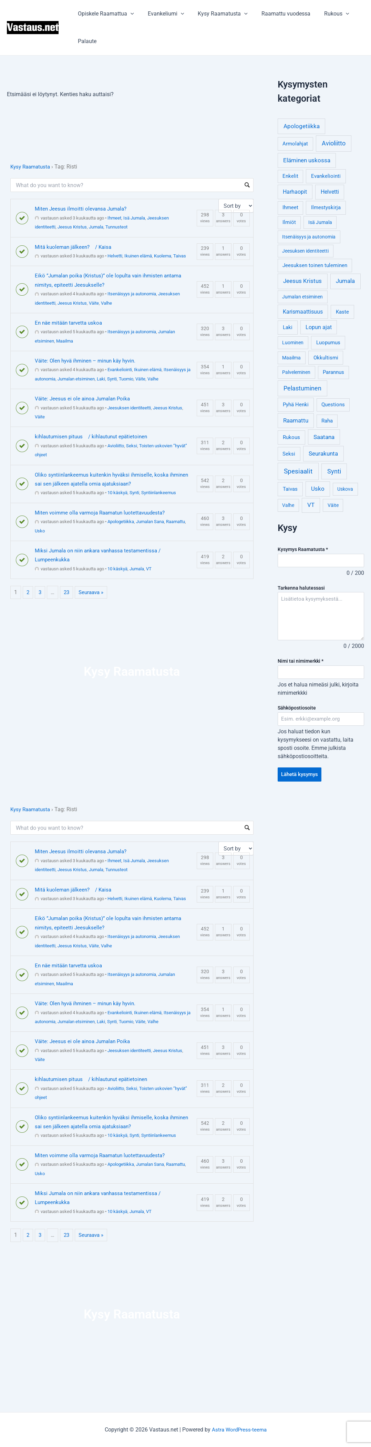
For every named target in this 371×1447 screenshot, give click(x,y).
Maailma (64, 341)
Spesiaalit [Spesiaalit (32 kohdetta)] (298, 471)
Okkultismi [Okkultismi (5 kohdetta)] (325, 358)
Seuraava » (93, 592)
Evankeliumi (162, 14)
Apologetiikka (120, 521)
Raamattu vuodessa (276, 13)
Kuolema (162, 255)
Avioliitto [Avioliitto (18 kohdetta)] (334, 143)
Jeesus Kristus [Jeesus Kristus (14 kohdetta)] (302, 280)
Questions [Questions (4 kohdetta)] (333, 405)
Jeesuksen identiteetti (129, 407)
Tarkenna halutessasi (301, 588)
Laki (101, 378)
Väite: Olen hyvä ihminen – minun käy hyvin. (89, 360)
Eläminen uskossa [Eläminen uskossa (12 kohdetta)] (306, 160)
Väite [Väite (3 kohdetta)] (333, 505)
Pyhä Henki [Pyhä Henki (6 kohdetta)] (296, 404)
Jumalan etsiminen (76, 378)
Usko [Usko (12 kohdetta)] (317, 488)
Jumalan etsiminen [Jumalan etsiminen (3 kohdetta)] (302, 296)
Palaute (85, 41)
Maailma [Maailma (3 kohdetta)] (291, 357)
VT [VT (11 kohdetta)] (311, 505)
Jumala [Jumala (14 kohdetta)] (345, 280)
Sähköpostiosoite (297, 709)
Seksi (131, 445)
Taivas (179, 255)
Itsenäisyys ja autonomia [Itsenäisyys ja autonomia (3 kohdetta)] (309, 237)
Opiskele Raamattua (104, 14)
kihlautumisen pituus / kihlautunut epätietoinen (94, 436)
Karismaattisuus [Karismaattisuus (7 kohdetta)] (303, 311)
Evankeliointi (119, 369)
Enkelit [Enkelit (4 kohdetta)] (290, 176)
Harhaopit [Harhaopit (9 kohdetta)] (295, 191)
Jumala (96, 227)
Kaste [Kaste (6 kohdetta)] (342, 312)
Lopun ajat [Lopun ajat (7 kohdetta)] (319, 327)
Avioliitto (115, 445)
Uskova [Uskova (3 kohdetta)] (345, 489)
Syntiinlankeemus (158, 492)
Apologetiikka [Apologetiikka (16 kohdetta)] (302, 126)
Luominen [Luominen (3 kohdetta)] (292, 342)
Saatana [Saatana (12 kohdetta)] (323, 437)
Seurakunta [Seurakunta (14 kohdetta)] (323, 453)
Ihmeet (114, 218)
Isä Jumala (134, 218)
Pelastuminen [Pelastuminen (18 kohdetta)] (302, 388)
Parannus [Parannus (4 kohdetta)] (333, 372)
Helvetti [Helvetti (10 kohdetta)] (330, 191)
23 (67, 592)
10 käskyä (117, 492)
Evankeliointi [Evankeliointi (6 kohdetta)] (326, 176)
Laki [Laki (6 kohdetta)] (287, 327)
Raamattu (175, 521)
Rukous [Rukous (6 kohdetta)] (291, 437)
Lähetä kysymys (301, 776)
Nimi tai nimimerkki (300, 661)
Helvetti (114, 255)
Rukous (324, 14)
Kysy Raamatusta (216, 14)
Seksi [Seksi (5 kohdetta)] (288, 454)
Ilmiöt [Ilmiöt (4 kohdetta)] (289, 222)
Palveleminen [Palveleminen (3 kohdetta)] (296, 372)
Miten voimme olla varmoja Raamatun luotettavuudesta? (104, 512)
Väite (94, 303)
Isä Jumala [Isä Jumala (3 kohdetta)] (320, 222)
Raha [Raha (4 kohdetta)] (327, 421)
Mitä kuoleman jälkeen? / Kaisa (75, 247)
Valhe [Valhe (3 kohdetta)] (288, 505)
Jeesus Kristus (72, 227)
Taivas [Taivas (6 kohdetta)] (290, 489)
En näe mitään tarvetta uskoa (70, 322)
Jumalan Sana (150, 521)
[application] (129, 14)
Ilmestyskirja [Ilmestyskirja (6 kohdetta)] (326, 207)
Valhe (106, 303)
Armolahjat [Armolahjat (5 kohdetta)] (295, 144)
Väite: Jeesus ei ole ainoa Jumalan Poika (85, 398)
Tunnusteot (116, 227)
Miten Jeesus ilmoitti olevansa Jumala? (83, 208)
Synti (112, 378)
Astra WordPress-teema (239, 1429)
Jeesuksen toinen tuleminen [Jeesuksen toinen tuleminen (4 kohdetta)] (314, 265)
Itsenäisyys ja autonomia (131, 293)
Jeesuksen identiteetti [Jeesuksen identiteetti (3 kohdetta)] (305, 251)
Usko (40, 530)
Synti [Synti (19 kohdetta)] (334, 471)
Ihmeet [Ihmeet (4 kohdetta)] (290, 208)
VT (149, 568)
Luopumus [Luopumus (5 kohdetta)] (328, 342)
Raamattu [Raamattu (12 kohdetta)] (295, 420)
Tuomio (126, 378)
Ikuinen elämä (138, 255)
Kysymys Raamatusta (303, 549)
